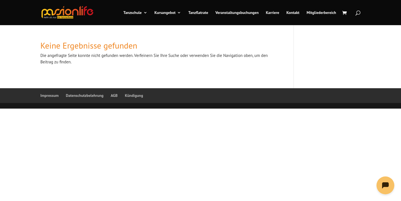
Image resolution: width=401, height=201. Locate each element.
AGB (114, 95)
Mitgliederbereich (321, 13)
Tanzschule (132, 13)
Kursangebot (165, 13)
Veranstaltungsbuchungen (236, 13)
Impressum (49, 95)
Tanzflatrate (198, 13)
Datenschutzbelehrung (84, 95)
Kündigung (134, 95)
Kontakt (293, 13)
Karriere (272, 13)
